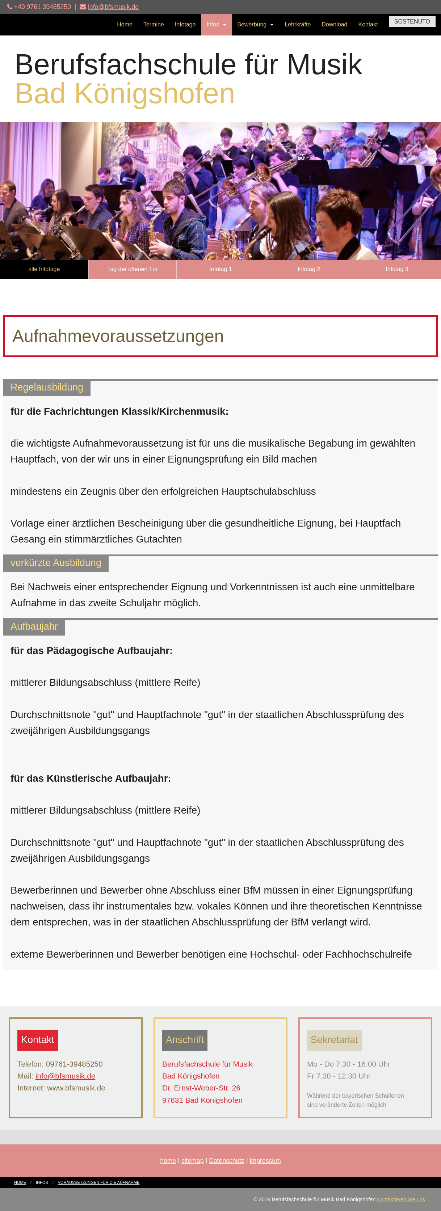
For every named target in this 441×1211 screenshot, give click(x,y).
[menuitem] (125, 24)
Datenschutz (226, 1160)
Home (125, 24)
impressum (265, 1160)
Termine (153, 24)
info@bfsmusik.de (113, 6)
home (168, 1160)
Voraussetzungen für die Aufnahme (99, 1182)
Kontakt (368, 24)
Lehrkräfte (298, 24)
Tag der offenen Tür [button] (132, 269)
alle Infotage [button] (44, 269)
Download (334, 24)
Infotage (185, 24)
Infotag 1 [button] (220, 269)
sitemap (192, 1160)
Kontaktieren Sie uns (401, 1199)
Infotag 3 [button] (397, 269)
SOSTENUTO (412, 21)
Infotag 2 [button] (309, 269)
